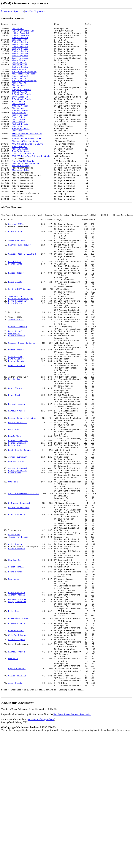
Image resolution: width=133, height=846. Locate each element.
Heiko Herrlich (20, 133)
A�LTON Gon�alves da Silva (28, 165)
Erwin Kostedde (16, 635)
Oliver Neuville (17, 782)
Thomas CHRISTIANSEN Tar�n (27, 160)
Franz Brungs (15, 662)
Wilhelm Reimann (17, 735)
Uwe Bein (13, 763)
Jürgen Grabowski (17, 540)
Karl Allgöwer (16, 410)
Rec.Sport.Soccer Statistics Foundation (72, 823)
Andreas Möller (16, 532)
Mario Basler (19, 130)
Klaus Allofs (19, 78)
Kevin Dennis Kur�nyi (20, 518)
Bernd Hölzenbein (17, 342)
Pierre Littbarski (18, 508)
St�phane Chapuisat (19, 581)
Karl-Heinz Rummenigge (24, 81)
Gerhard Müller (20, 40)
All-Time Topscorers (35, 11)
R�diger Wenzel (17, 773)
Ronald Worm (14, 502)
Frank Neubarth (16, 687)
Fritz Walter (19, 116)
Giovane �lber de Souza (25, 162)
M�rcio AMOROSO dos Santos (27, 154)
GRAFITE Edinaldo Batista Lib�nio (31, 179)
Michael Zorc (15, 407)
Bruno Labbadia (16, 594)
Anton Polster (16, 790)
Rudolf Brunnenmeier (23, 32)
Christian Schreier (18, 586)
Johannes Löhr (19, 43)
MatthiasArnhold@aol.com (41, 829)
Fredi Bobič (18, 135)
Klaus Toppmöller (17, 543)
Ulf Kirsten (18, 119)
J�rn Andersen (20, 111)
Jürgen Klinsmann (21, 103)
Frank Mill (14, 453)
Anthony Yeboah (20, 122)
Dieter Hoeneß (16, 413)
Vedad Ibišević (16, 418)
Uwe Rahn (16, 100)
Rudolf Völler (19, 89)
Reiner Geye (14, 513)
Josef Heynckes (20, 62)
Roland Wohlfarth (21, 108)
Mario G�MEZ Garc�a (23, 184)
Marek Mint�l (19, 168)
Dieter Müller (19, 70)
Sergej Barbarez (20, 149)
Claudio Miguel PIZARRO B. (23, 288)
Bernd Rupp (14, 494)
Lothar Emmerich (20, 35)
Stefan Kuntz (19, 97)
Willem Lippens (16, 741)
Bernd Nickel (15, 377)
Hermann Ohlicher (17, 695)
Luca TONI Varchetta (23, 176)
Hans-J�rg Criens (18, 716)
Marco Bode (14, 619)
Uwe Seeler (18, 29)
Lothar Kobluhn (20, 51)
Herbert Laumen (16, 464)
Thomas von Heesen (18, 622)
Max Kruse (13, 670)
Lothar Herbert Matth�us (22, 480)
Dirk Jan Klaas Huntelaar (26, 187)
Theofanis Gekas (20, 173)
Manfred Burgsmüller (19, 277)
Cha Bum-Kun (14, 649)
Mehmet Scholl (16, 657)
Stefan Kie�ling (17, 372)
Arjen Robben (15, 630)
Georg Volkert (16, 445)
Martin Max (18, 146)
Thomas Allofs (19, 105)
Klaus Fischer (19, 67)
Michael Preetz (20, 143)
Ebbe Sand (17, 152)
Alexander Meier (20, 195)
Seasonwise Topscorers (12, 11)
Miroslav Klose (20, 171)
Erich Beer (14, 708)
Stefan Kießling (20, 190)
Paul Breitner (16, 730)
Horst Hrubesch (20, 86)
